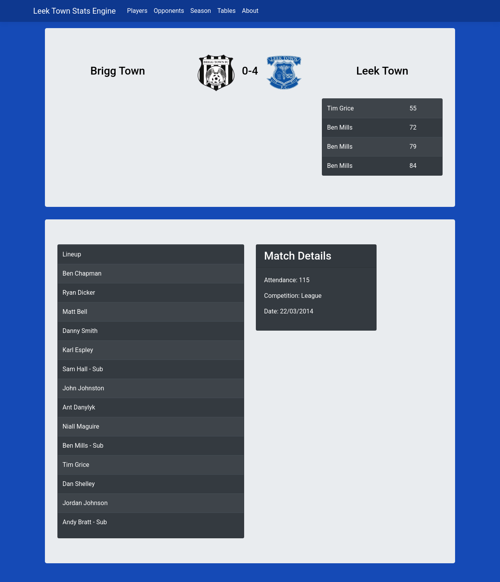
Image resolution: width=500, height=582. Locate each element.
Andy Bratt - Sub (84, 522)
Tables (226, 10)
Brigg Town (117, 70)
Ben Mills (339, 127)
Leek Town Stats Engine (75, 11)
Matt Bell (74, 311)
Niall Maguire (80, 426)
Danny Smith (80, 331)
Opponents (169, 10)
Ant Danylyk (78, 407)
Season (200, 10)
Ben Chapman (82, 273)
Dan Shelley (78, 484)
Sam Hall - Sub (82, 369)
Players (137, 10)
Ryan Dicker (78, 292)
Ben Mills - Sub (83, 445)
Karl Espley (77, 350)
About (250, 10)
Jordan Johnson (85, 503)
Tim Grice (340, 108)
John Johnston (83, 388)
